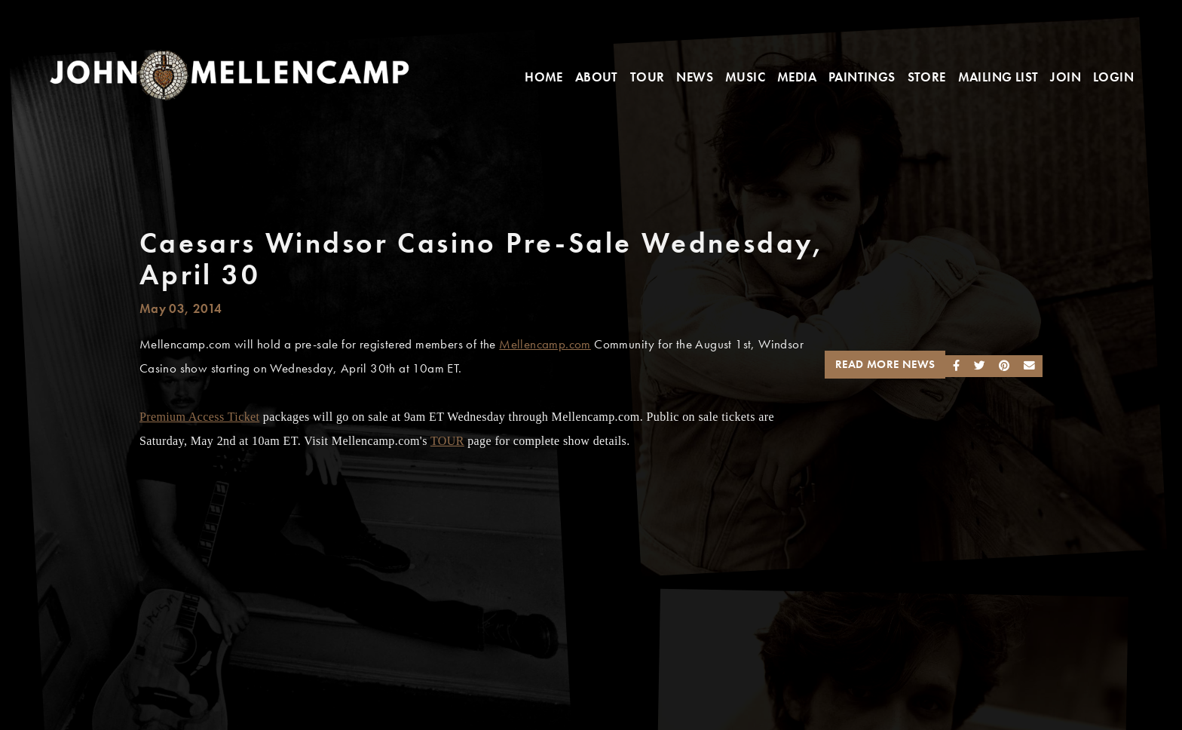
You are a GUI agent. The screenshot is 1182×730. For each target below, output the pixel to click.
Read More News (885, 364)
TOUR (447, 440)
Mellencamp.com (545, 344)
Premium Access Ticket (199, 416)
